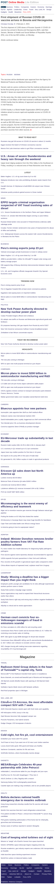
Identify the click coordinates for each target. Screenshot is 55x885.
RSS (3, 877)
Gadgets (4, 12)
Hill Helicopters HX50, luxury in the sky (14, 712)
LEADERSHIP (6, 573)
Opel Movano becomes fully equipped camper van (18, 716)
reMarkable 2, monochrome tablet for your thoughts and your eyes (24, 771)
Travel (31, 9)
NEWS (3, 198)
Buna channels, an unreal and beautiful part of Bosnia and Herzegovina (26, 677)
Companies (25, 7)
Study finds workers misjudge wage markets (16, 590)
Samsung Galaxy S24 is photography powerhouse (18, 782)
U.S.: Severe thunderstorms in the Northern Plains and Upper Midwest (25, 212)
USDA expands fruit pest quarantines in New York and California (23, 558)
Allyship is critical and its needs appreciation (16, 605)
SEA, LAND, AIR (7, 698)
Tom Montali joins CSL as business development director (21, 423)
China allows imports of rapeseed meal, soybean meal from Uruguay (25, 565)
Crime (25, 9)
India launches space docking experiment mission (18, 854)
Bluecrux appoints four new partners (23, 408)
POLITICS (4, 305)
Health (10, 12)
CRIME (3, 613)
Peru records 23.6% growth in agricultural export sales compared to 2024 (26, 562)
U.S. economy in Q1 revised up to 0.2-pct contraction (19, 448)
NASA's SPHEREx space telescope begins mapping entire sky (23, 845)
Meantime (17, 12)
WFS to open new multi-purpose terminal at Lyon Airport (20, 364)
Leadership (18, 9)
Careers (33, 7)
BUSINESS (5, 244)
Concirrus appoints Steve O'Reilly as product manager (20, 426)
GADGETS (5, 760)
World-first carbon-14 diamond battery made (16, 858)
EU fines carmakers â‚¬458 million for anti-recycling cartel (21, 627)
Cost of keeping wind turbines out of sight (27, 837)
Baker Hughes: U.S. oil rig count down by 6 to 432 (18, 176)
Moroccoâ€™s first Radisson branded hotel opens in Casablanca (24, 674)
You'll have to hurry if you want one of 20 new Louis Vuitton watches (25, 742)
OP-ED (3, 499)
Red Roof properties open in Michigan (14, 690)
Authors (4, 874)
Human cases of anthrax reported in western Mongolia (20, 826)
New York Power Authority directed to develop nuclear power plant (24, 310)
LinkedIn (17, 877)
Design (48, 9)
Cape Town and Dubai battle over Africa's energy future (20, 523)
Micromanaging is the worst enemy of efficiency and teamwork (24, 505)
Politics (16, 7)
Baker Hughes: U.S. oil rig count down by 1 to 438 (18, 255)
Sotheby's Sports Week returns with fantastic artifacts (20, 687)
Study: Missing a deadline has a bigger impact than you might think (25, 578)
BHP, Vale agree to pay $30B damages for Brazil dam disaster (23, 637)
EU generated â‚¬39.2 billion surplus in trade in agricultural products (25, 459)
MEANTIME (5, 833)
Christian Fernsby (8, 24)
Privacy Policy (47, 874)
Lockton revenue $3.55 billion (11, 478)
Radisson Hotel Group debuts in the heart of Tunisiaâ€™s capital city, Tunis (26, 668)
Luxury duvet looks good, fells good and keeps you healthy (21, 746)
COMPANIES (5, 369)
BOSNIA (17, 74)
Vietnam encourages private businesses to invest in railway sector (24, 252)
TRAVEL (4, 663)
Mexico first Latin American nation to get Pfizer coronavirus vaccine (24, 148)
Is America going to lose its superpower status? (17, 527)
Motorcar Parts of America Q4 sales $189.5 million (18, 481)
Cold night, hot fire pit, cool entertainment (27, 734)
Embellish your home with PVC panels (14, 739)
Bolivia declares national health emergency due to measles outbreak (23, 799)
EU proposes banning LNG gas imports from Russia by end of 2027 (24, 325)
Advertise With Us (15, 874)
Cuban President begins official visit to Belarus (17, 316)
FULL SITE (27, 877)
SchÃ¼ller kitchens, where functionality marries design (20, 753)
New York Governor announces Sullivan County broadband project (24, 329)
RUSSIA (9, 74)
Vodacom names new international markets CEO (18, 416)
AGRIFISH (4, 534)
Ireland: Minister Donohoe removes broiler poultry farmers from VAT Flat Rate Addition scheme (27, 541)
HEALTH (4, 793)
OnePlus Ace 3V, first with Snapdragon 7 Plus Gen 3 (19, 775)
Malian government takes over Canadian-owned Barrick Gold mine (24, 397)
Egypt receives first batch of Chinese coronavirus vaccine (21, 145)
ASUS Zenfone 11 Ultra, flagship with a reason (17, 778)
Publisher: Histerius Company (11, 882)
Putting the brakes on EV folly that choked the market (19, 516)
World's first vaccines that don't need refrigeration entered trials (23, 810)
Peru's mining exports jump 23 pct (22, 248)
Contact (36, 874)
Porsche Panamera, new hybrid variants (15, 720)
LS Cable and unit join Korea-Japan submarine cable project (22, 384)
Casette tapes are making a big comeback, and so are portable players (26, 786)
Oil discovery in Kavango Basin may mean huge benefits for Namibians (26, 520)
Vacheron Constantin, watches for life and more (17, 749)
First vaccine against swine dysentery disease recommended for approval (27, 555)
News (3, 7)
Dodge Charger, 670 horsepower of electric (16, 723)
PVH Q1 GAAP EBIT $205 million (12, 492)
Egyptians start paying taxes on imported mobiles (18, 293)
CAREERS (4, 404)
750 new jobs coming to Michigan (12, 360)
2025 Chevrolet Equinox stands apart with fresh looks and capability (25, 709)
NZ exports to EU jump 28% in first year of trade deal (19, 456)
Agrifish (9, 9)
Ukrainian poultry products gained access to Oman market (21, 192)
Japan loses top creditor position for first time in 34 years (21, 452)
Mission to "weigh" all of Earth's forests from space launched (22, 841)
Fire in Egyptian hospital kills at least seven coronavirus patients (23, 289)
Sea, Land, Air (40, 9)
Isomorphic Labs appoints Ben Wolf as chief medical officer (22, 412)
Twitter (9, 877)
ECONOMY (5, 434)
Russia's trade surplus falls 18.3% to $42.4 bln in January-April (23, 445)
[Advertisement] (17, 54)
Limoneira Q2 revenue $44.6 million (13, 485)
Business (9, 7)
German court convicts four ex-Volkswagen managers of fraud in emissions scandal (21, 620)
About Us (28, 874)
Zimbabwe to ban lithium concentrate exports (17, 332)
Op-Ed (3, 9)
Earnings (49, 7)
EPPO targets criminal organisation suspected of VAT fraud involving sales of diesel (26, 205)
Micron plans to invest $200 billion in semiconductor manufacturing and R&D (25, 375)
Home (3, 865)
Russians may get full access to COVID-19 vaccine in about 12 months (26, 141)
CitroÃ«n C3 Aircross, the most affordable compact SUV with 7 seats (27, 704)
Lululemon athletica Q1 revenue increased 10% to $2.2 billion (22, 488)
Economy (41, 7)
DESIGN (4, 731)
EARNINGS (5, 467)
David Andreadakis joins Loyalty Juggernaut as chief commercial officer (26, 419)
